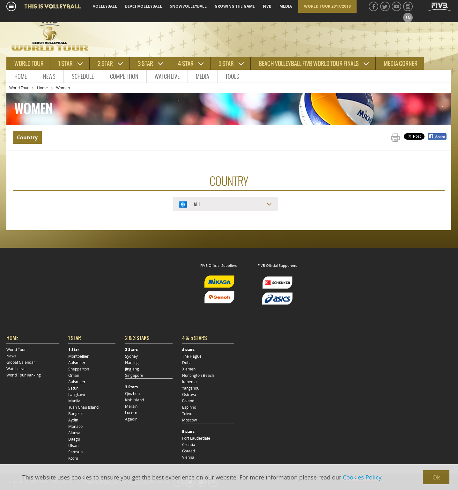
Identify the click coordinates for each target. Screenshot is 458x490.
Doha (187, 362)
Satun (73, 388)
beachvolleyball (143, 6)
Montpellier (78, 356)
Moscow (189, 419)
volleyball (105, 6)
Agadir (131, 418)
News (49, 76)
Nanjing (132, 362)
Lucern (131, 412)
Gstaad (188, 450)
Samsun (75, 451)
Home (20, 76)
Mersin (131, 406)
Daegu (74, 439)
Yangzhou (190, 388)
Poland (188, 400)
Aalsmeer (76, 362)
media (285, 6)
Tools (232, 76)
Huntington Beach (198, 375)
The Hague (192, 356)
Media (202, 76)
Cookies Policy (362, 477)
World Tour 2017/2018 (327, 6)
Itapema (189, 381)
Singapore (134, 375)
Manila (74, 400)
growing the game (235, 6)
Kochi (73, 458)
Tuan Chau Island (83, 407)
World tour (29, 63)
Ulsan (73, 445)
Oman (73, 375)
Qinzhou (132, 393)
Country (27, 137)
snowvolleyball (188, 6)
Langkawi (76, 394)
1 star (65, 63)
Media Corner (400, 63)
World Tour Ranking (23, 374)
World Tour (19, 87)
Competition (124, 76)
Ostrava (189, 394)
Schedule (83, 76)
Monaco (75, 426)
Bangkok (76, 413)
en (408, 17)
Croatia (188, 444)
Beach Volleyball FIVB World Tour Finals (309, 63)
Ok (436, 477)
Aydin (73, 419)
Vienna (188, 457)
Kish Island (134, 399)
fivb (267, 6)
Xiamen (189, 368)
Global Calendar (20, 362)
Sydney (131, 356)
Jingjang (132, 368)
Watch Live (167, 76)
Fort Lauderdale (196, 438)
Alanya (74, 432)
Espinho (189, 407)
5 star (226, 63)
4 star (186, 63)
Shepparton (78, 368)
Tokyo (187, 413)
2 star (105, 63)
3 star (145, 63)
